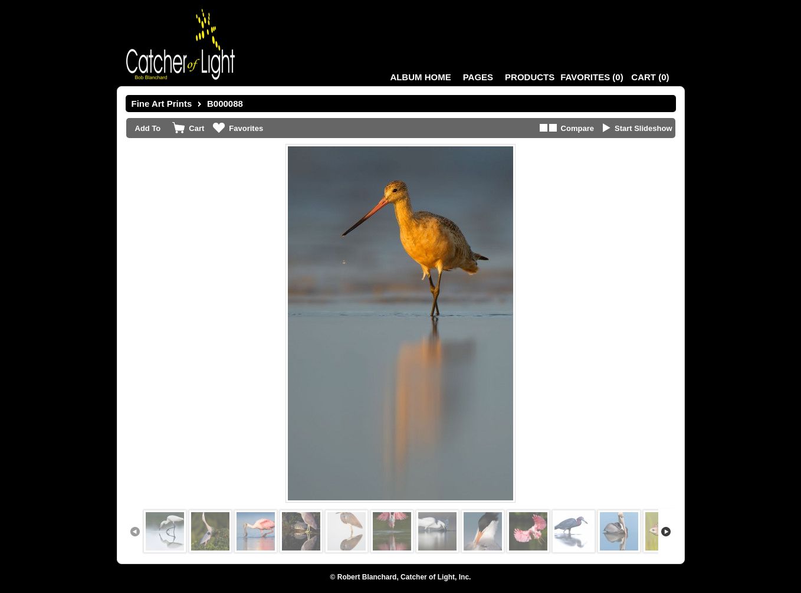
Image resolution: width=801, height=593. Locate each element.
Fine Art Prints (162, 104)
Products (529, 77)
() (591, 77)
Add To (148, 128)
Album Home (420, 77)
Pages (478, 77)
